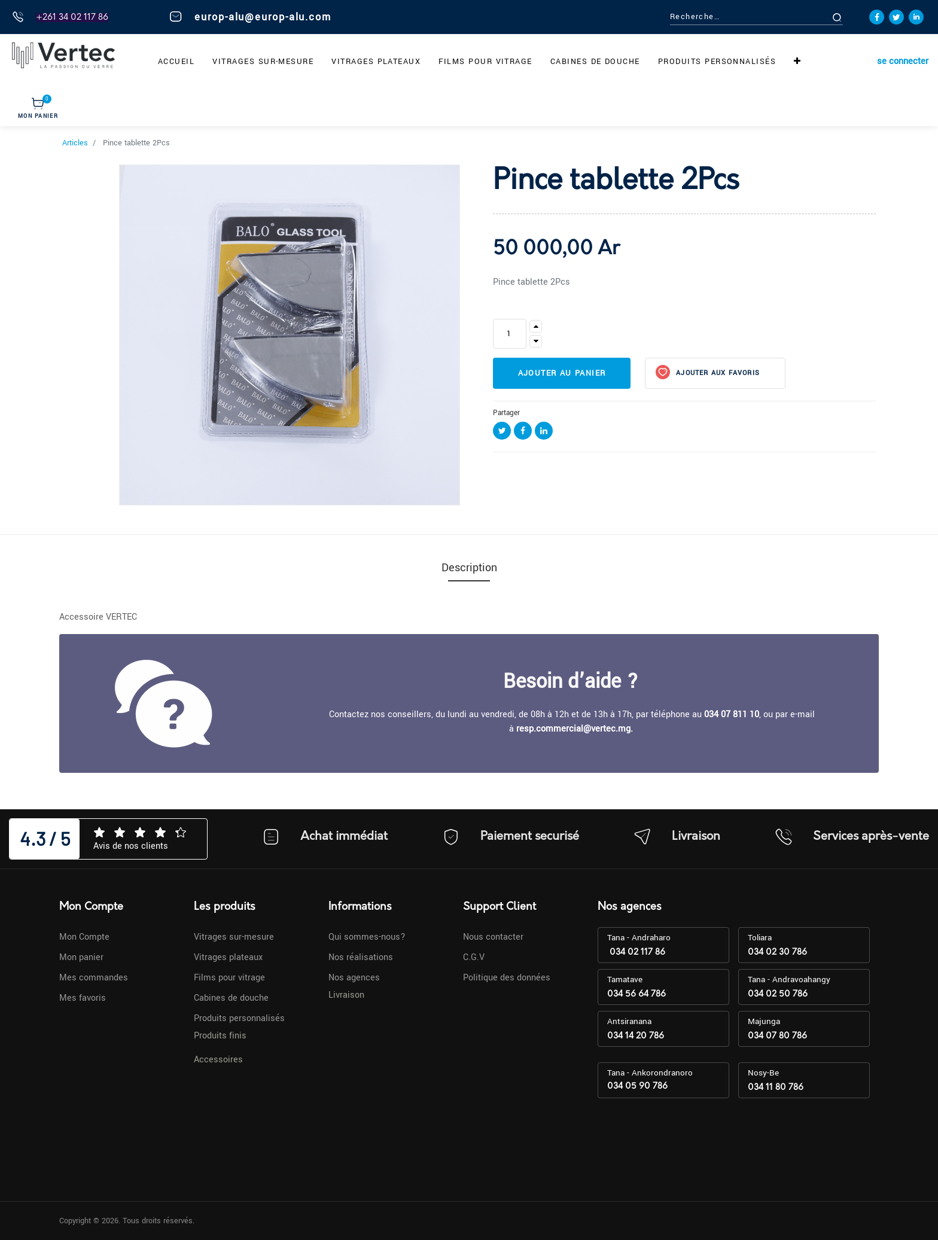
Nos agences (354, 977)
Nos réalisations (360, 957)
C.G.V (474, 957)
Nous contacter (493, 937)
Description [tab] (469, 567)
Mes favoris (82, 998)
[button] (797, 61)
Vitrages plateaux (228, 957)
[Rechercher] (850, 17)
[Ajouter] (535, 326)
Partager (506, 413)
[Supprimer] (535, 341)
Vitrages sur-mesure (234, 937)
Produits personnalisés (239, 1018)
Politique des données (506, 977)
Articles (75, 143)
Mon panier (81, 957)
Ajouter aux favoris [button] (717, 372)
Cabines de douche (231, 998)
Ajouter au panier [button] (562, 373)
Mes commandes (93, 977)
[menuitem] (176, 61)
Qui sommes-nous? (367, 937)
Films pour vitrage (229, 977)
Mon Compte (84, 937)
